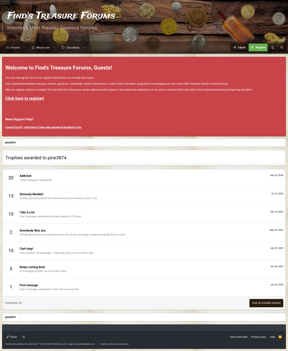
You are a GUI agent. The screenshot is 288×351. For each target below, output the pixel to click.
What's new (43, 47)
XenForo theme (108, 344)
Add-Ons (72, 344)
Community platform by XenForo (35, 344)
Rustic (11, 337)
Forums (15, 47)
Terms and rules (239, 337)
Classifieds (73, 47)
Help (272, 337)
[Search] (281, 47)
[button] (24, 47)
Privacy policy (258, 337)
